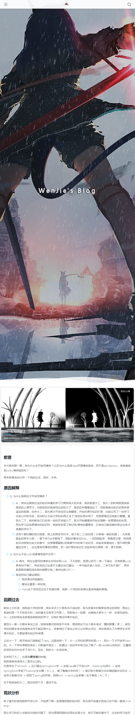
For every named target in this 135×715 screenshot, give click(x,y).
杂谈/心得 (125, 391)
